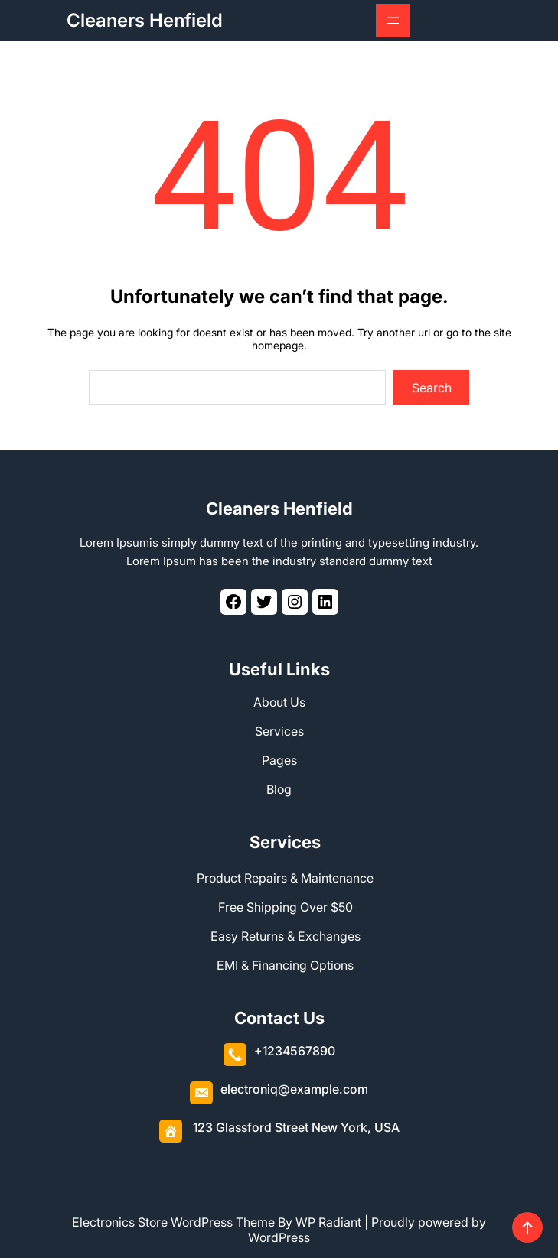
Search (432, 387)
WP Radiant (328, 1222)
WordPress (279, 1237)
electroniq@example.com (294, 1089)
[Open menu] (393, 20)
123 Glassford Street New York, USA (296, 1127)
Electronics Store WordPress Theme (173, 1222)
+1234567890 (294, 1050)
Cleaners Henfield (145, 20)
